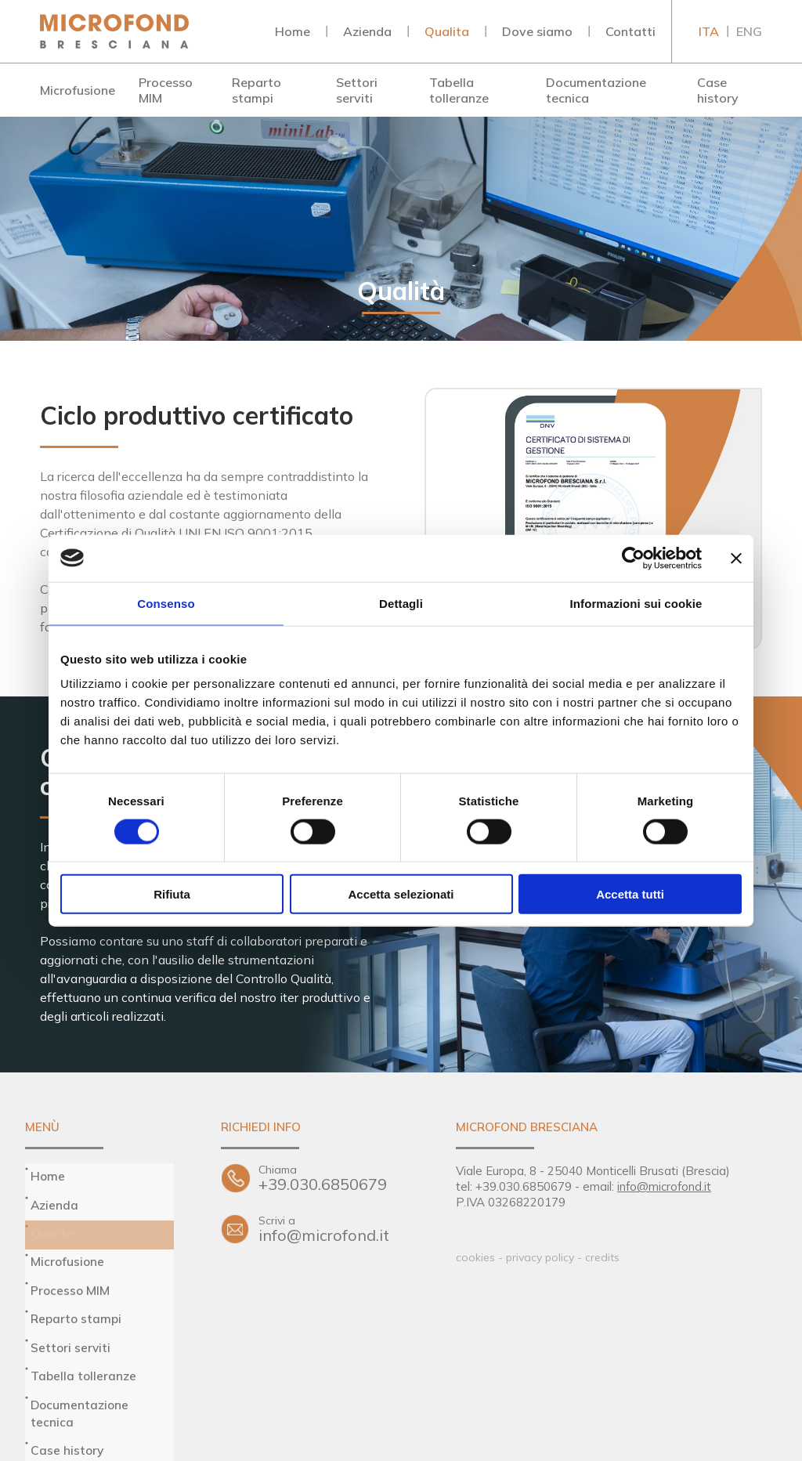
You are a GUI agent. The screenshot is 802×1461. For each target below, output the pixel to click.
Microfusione (77, 90)
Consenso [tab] (165, 602)
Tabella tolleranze (459, 90)
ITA (709, 31)
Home (292, 31)
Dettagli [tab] (401, 602)
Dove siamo (537, 31)
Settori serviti (357, 90)
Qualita (446, 31)
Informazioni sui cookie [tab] (636, 602)
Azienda (367, 31)
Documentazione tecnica (596, 90)
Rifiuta (172, 894)
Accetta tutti (630, 894)
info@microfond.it (333, 1238)
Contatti (630, 31)
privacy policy (540, 1257)
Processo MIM (166, 90)
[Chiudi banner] (736, 557)
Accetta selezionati (400, 894)
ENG (749, 31)
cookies (475, 1257)
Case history (718, 90)
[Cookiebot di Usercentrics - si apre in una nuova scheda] (633, 558)
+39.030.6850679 (333, 1178)
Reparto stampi (256, 90)
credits (602, 1257)
